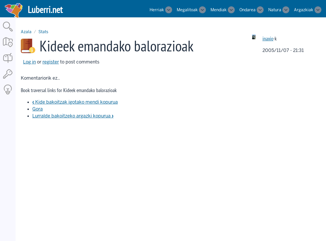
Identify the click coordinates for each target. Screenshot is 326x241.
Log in (29, 62)
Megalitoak (187, 9)
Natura (274, 9)
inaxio (267, 38)
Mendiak (218, 9)
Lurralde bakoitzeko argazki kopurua (72, 116)
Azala (26, 31)
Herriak (157, 9)
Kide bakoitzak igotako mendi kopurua (75, 102)
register (50, 62)
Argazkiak (303, 9)
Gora (37, 109)
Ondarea (247, 9)
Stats (43, 31)
